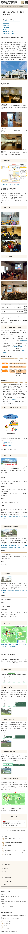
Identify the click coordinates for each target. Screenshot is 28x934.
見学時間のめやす (7, 27)
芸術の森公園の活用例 (8, 33)
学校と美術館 (8, 845)
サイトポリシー (7, 923)
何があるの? (6, 23)
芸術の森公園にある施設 (9, 31)
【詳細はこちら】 (18, 347)
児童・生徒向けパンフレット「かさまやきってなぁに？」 (15, 839)
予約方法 (5, 29)
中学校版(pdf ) (7, 445)
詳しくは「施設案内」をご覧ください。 (10, 184)
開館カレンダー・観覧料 (8, 906)
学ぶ (5, 6)
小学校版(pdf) (7, 443)
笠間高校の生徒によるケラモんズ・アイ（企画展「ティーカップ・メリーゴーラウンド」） (15, 851)
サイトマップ (6, 928)
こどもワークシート (9, 848)
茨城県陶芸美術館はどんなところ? (11, 21)
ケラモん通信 (8, 854)
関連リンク (6, 925)
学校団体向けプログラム (9, 25)
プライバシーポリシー (8, 921)
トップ (2, 6)
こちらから (13, 399)
